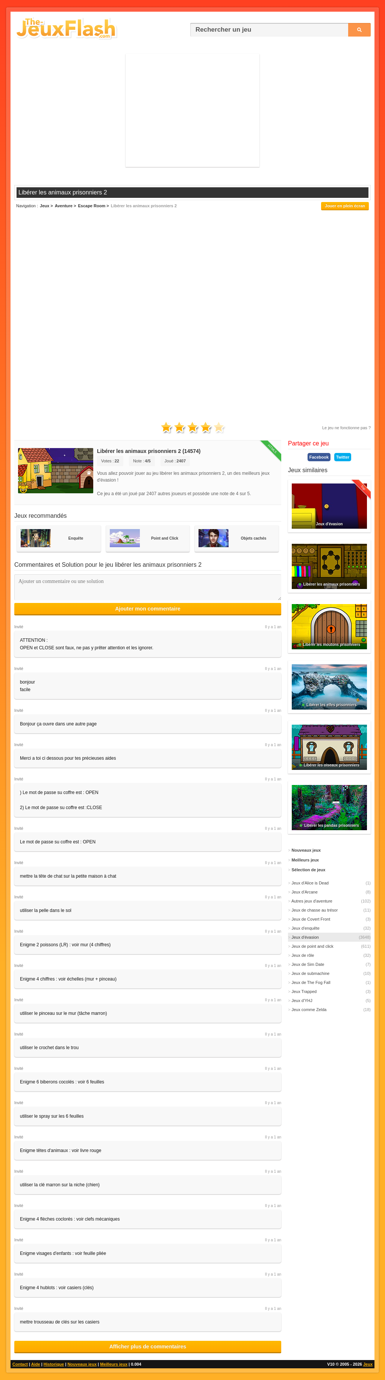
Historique (54, 1364)
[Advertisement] (192, 110)
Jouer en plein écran (345, 205)
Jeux (368, 1364)
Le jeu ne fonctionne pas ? (346, 427)
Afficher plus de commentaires (147, 1346)
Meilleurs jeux (113, 1364)
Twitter (342, 457)
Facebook (319, 457)
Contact (20, 1364)
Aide (35, 1364)
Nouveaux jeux (82, 1364)
